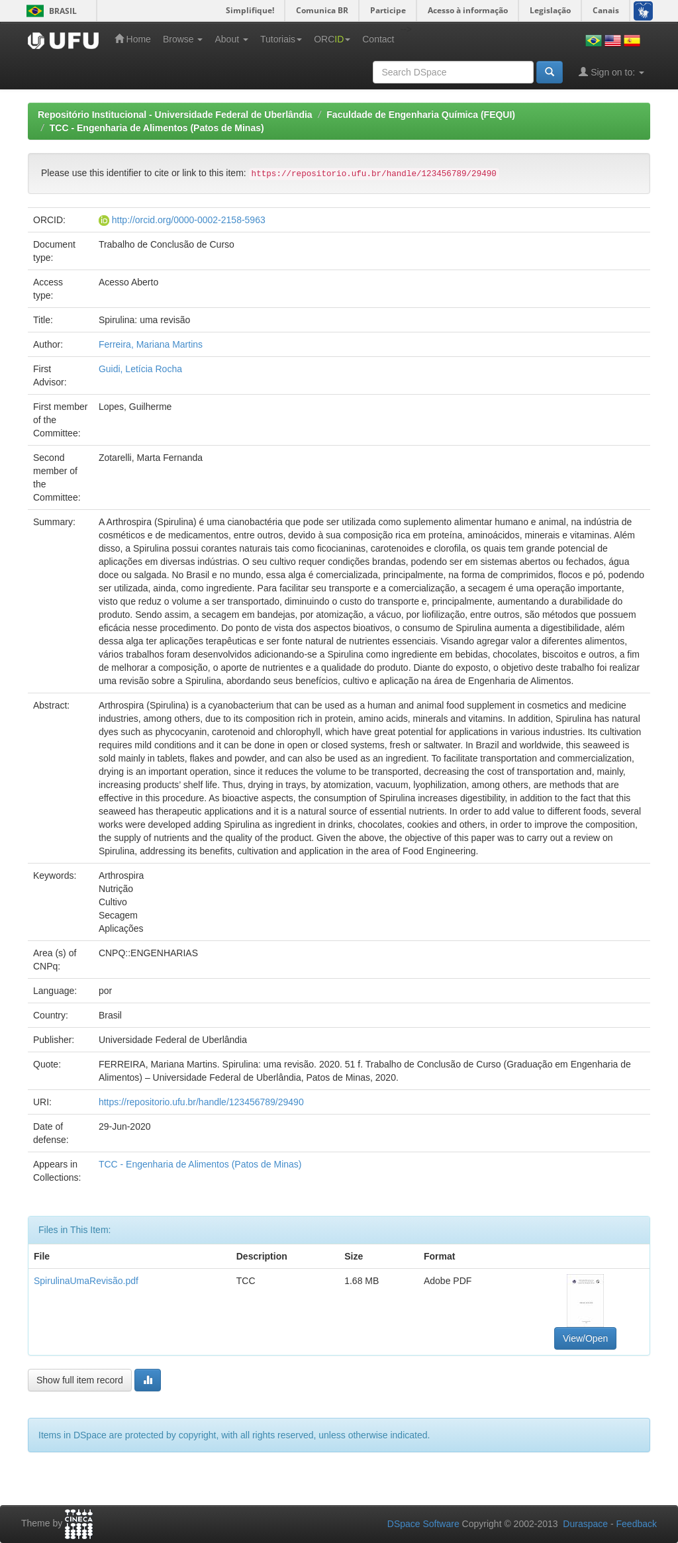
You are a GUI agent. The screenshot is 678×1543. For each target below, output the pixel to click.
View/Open (585, 1338)
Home (133, 38)
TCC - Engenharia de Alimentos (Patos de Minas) (157, 128)
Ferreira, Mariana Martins (151, 344)
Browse (183, 39)
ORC (332, 39)
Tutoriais (281, 39)
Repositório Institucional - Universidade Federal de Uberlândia (175, 114)
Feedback (636, 1523)
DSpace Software (423, 1523)
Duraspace (585, 1523)
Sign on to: (611, 71)
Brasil (49, 11)
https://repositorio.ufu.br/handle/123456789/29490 (201, 1102)
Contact (378, 39)
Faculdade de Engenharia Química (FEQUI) (420, 114)
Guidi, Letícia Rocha (140, 369)
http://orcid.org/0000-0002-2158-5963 (189, 220)
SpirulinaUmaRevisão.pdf (86, 1280)
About (231, 39)
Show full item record (79, 1380)
